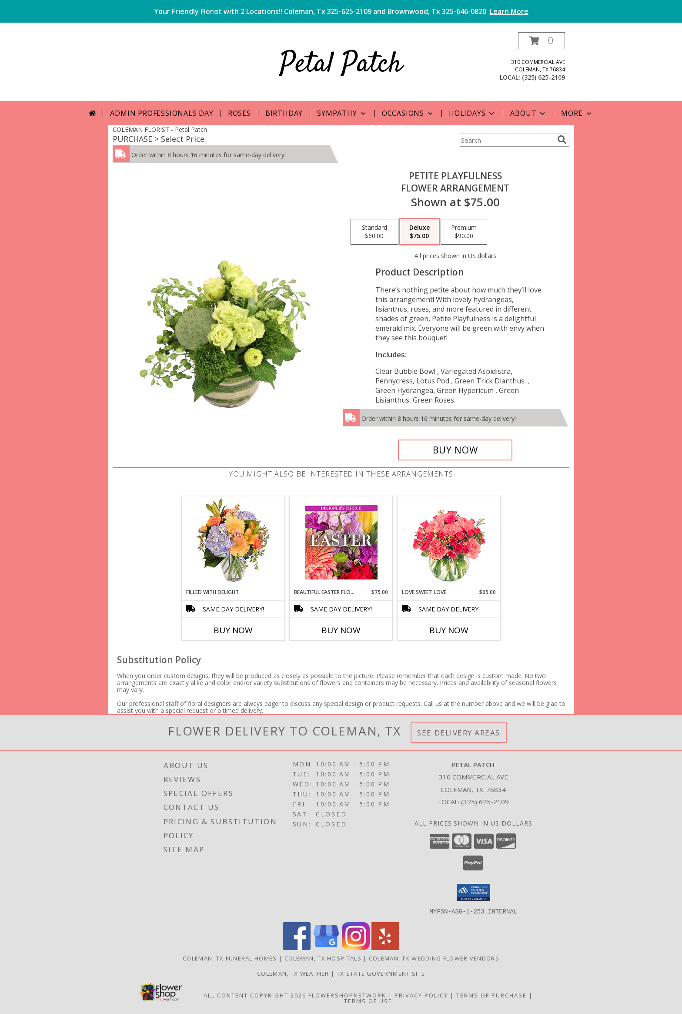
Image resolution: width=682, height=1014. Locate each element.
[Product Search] (506, 140)
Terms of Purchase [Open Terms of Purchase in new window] (491, 995)
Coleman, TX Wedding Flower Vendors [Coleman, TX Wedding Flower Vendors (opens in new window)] (434, 958)
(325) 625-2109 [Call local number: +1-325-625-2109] (543, 77)
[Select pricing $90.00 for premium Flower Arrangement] (464, 232)
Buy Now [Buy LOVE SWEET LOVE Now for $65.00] (448, 630)
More (577, 113)
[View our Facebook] (297, 947)
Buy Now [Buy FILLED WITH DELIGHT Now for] (233, 630)
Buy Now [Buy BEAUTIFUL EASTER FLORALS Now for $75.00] (341, 630)
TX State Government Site (381, 973)
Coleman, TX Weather (293, 973)
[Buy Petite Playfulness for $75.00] (455, 450)
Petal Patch (341, 64)
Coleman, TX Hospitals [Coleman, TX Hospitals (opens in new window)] (322, 958)
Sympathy (342, 113)
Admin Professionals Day (161, 113)
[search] (562, 139)
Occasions (408, 113)
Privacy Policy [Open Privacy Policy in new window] (421, 995)
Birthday (284, 113)
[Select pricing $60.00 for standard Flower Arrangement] (374, 232)
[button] (541, 40)
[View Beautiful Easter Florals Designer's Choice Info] (341, 542)
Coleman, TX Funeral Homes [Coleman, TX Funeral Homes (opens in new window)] (230, 958)
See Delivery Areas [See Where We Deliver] (458, 733)
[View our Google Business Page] (326, 947)
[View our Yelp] (385, 947)
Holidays (472, 113)
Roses (239, 113)
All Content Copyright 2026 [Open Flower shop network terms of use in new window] (255, 995)
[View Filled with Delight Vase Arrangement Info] (233, 542)
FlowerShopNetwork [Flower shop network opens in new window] (347, 995)
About (528, 113)
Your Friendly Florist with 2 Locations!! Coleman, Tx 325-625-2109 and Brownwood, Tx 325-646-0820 (341, 11)
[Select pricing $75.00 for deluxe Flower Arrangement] (419, 232)
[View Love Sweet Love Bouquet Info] (449, 542)
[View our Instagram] (356, 947)
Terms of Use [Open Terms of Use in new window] (368, 1000)
